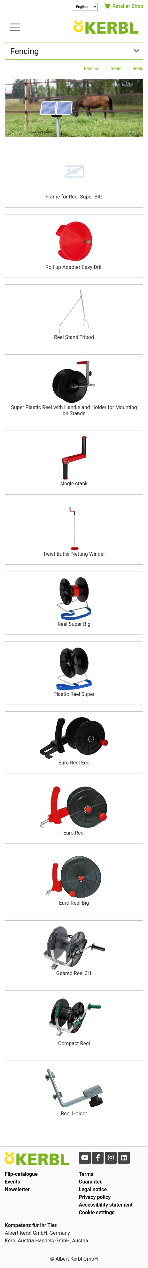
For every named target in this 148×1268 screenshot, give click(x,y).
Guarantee (91, 1182)
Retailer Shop (123, 6)
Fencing (92, 68)
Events (12, 1182)
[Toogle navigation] (15, 27)
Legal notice (93, 1189)
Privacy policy (95, 1197)
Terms (86, 1174)
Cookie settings (97, 1212)
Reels (116, 68)
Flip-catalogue (21, 1174)
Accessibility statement (106, 1205)
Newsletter (17, 1189)
